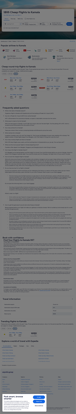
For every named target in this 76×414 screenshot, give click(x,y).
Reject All (39, 401)
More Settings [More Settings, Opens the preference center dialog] (39, 405)
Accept (39, 397)
